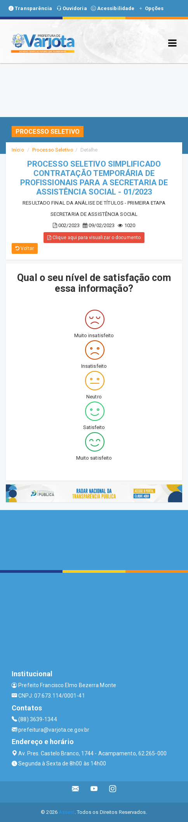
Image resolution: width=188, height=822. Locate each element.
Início (18, 150)
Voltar (25, 248)
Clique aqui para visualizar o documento (94, 237)
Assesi (67, 812)
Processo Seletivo (52, 150)
